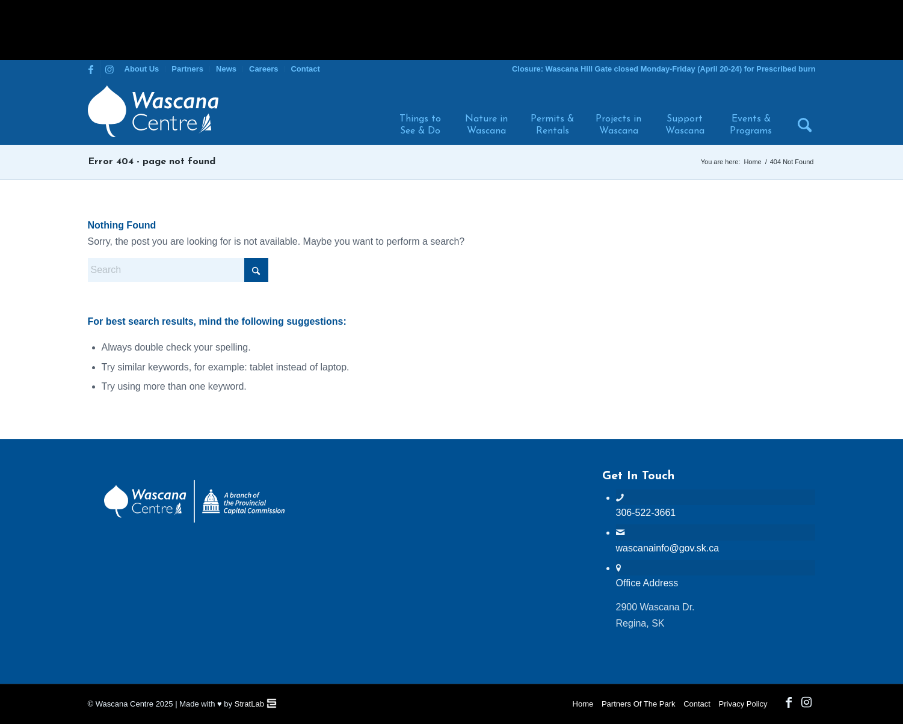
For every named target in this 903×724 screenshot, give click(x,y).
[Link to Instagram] (109, 69)
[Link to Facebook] (91, 69)
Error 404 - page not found (151, 162)
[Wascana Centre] (153, 111)
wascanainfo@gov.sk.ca (668, 548)
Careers (263, 68)
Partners (187, 68)
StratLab (249, 703)
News (226, 68)
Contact (305, 68)
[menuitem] (142, 69)
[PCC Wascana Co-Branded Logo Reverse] (194, 520)
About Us (142, 68)
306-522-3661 (646, 513)
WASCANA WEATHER (451, 515)
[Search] (799, 111)
